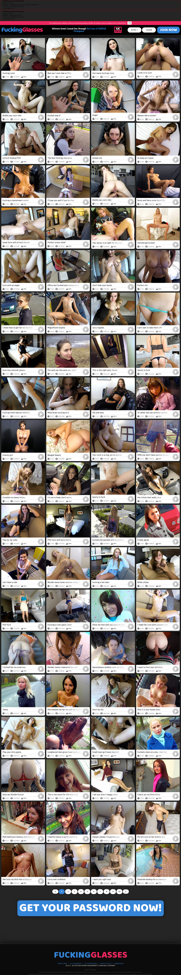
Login (149, 30)
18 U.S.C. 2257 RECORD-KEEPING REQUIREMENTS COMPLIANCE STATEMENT (90, 965)
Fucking (22, 30)
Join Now (168, 30)
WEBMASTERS (118, 963)
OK (129, 23)
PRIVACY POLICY (106, 963)
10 (119, 891)
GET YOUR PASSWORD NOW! (90, 908)
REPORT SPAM (62, 963)
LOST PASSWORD (75, 963)
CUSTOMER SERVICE (91, 963)
